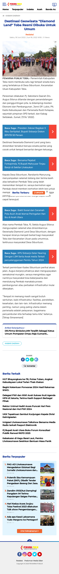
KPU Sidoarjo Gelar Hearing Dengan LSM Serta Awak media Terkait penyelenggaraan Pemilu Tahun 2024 (25, 256)
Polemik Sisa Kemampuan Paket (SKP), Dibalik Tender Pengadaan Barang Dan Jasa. (22, 480)
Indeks (30, 9)
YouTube (41, 555)
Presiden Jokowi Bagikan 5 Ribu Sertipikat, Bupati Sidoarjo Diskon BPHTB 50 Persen (25, 131)
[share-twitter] (27, 359)
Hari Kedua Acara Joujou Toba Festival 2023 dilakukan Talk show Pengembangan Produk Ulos (22, 506)
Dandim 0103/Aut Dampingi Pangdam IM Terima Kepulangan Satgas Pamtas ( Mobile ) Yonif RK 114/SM (22, 493)
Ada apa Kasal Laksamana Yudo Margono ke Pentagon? (22, 518)
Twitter (35, 555)
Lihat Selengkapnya (29, 531)
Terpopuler (17, 9)
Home (6, 9)
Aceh (39, 9)
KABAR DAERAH (12, 343)
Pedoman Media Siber (33, 561)
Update (38, 193)
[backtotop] (29, 541)
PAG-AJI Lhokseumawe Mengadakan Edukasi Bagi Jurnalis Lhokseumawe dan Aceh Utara (21, 467)
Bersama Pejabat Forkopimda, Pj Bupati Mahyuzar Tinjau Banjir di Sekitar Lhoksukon (25, 164)
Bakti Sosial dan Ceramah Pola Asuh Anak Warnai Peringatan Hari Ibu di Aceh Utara (25, 214)
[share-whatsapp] (32, 359)
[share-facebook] (23, 359)
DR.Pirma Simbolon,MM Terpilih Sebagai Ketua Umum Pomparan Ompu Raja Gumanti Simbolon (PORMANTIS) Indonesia (29, 332)
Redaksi (19, 561)
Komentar (29, 366)
